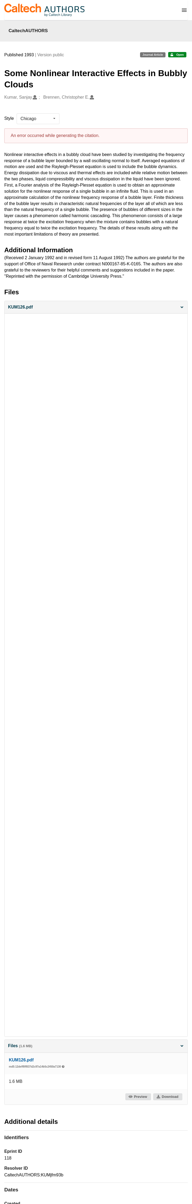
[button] (96, 307)
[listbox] (38, 118)
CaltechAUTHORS (28, 30)
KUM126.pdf (21, 1060)
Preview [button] (138, 1097)
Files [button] (96, 1045)
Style (9, 118)
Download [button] (167, 1097)
